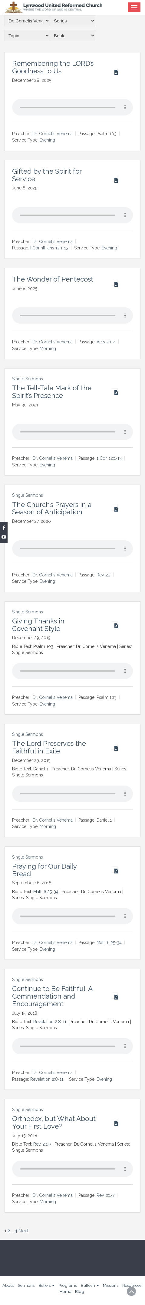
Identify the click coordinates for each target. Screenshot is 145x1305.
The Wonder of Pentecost (52, 279)
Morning (48, 348)
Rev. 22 (103, 574)
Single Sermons (27, 378)
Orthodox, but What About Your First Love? (54, 1122)
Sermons (26, 1285)
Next (23, 1230)
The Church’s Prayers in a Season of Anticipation (51, 508)
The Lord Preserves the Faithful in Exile (49, 747)
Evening (47, 140)
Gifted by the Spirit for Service (46, 175)
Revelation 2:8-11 (49, 1021)
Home (65, 1291)
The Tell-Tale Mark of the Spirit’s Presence (51, 391)
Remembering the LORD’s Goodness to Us (53, 67)
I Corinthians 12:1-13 (49, 248)
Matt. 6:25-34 (45, 891)
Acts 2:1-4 (106, 341)
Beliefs (46, 1285)
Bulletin (90, 1285)
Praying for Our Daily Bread (44, 870)
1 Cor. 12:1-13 (109, 458)
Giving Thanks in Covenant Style (38, 624)
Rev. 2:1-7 (42, 1144)
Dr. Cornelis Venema (53, 133)
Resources (131, 1285)
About (8, 1285)
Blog (79, 1291)
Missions (110, 1285)
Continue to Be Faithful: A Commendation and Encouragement (52, 996)
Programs (67, 1285)
